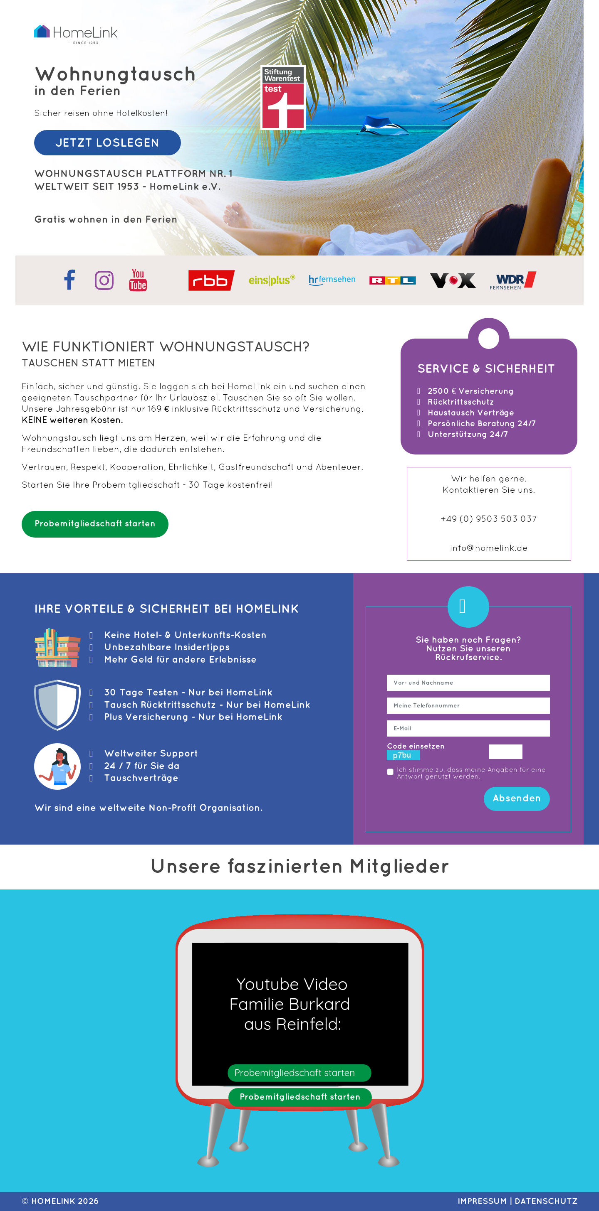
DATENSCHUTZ (546, 1201)
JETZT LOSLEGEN (107, 143)
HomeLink (53, 1201)
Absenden (517, 798)
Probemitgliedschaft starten (95, 524)
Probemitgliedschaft (136, 485)
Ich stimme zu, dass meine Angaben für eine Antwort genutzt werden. (471, 773)
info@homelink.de (489, 549)
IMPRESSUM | (486, 1201)
